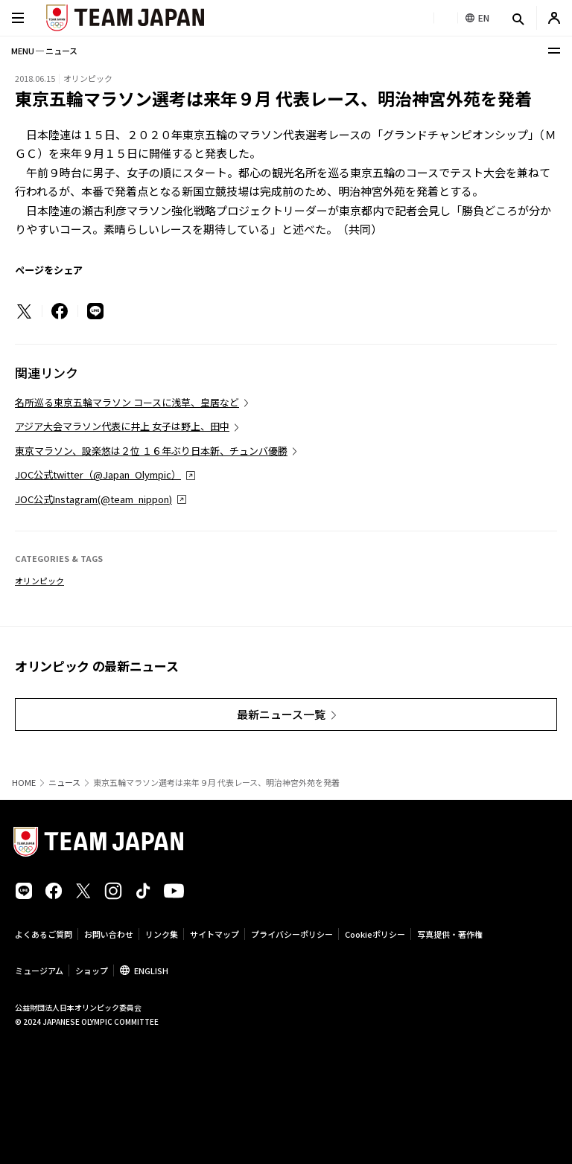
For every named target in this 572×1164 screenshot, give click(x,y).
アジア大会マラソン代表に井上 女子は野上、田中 (122, 426)
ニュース (64, 782)
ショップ (91, 970)
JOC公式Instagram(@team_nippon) (93, 499)
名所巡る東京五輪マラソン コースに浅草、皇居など (127, 402)
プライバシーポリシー (292, 934)
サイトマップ (214, 934)
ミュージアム (39, 970)
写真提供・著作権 (450, 934)
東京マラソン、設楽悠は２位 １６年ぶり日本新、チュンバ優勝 (151, 451)
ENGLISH (151, 970)
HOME (24, 782)
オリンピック (39, 580)
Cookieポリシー (375, 934)
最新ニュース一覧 (281, 714)
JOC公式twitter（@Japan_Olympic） (98, 474)
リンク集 (161, 934)
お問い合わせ (108, 934)
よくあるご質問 (43, 934)
